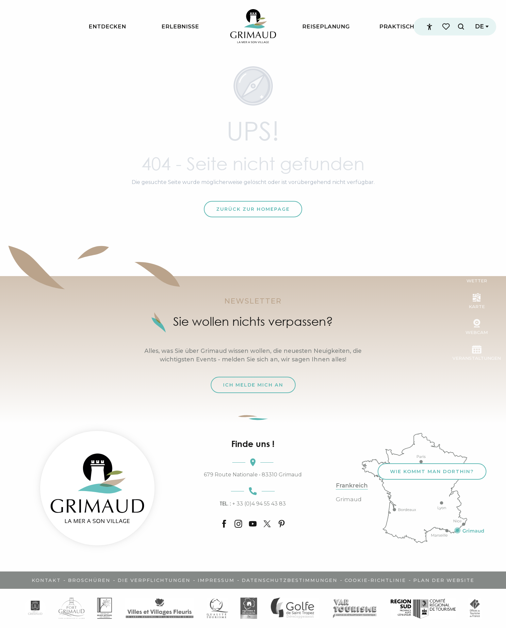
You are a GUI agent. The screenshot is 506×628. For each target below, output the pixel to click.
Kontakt (46, 580)
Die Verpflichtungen (154, 580)
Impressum (216, 580)
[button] (460, 26)
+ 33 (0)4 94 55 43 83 (253, 503)
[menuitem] (107, 26)
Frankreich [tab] (352, 485)
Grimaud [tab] (349, 499)
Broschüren (89, 580)
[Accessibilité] (429, 27)
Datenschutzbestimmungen (289, 580)
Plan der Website (443, 580)
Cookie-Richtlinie (375, 580)
